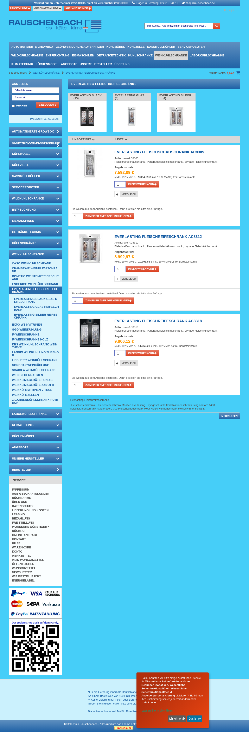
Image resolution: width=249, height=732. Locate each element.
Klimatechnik (22, 64)
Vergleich (129, 194)
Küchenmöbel (47, 64)
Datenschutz (22, 506)
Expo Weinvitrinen (27, 324)
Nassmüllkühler (161, 46)
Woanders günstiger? (30, 526)
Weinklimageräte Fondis (32, 380)
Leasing (18, 514)
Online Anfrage (25, 535)
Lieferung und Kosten (30, 510)
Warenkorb (21, 547)
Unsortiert (83, 139)
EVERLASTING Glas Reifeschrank (36, 308)
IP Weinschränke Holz (30, 339)
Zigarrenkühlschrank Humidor (35, 401)
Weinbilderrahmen (27, 375)
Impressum (21, 489)
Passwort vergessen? (44, 119)
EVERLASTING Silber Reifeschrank (35, 316)
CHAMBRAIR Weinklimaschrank (35, 270)
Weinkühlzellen (25, 394)
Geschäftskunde (47, 8)
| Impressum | (123, 728)
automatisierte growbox (32, 46)
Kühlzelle (136, 46)
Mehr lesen (229, 416)
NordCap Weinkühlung (30, 365)
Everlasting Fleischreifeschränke (90, 72)
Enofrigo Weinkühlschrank (35, 284)
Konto (17, 551)
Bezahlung (21, 518)
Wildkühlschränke (27, 55)
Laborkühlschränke (207, 55)
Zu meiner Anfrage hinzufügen (108, 216)
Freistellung (23, 522)
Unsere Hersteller (96, 64)
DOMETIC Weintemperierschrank (35, 278)
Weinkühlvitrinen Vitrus (32, 390)
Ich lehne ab (177, 718)
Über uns (121, 64)
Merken (21, 105)
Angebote (69, 64)
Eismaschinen (83, 55)
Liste (121, 139)
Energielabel (23, 580)
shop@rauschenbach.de (200, 3)
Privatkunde (20, 8)
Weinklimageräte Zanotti (33, 385)
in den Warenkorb (142, 184)
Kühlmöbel (116, 46)
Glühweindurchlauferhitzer (80, 46)
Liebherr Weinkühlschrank (35, 360)
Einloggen (47, 104)
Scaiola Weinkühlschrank (34, 370)
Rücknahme (21, 497)
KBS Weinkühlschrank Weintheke (34, 346)
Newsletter (22, 572)
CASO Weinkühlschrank (31, 263)
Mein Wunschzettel (28, 559)
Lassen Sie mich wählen (157, 710)
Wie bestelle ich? (26, 576)
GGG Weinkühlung (27, 329)
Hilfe (16, 543)
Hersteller (35, 469)
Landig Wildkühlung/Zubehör (35, 354)
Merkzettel (21, 555)
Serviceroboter (191, 46)
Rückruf (19, 531)
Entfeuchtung (58, 55)
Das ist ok (195, 718)
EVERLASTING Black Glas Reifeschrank (35, 300)
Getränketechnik (111, 55)
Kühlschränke (140, 55)
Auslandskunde (78, 8)
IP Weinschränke (25, 334)
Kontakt (19, 539)
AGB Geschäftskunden (30, 493)
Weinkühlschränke (171, 55)
